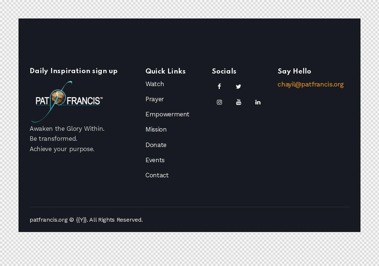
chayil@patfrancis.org (310, 84)
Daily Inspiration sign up (74, 71)
